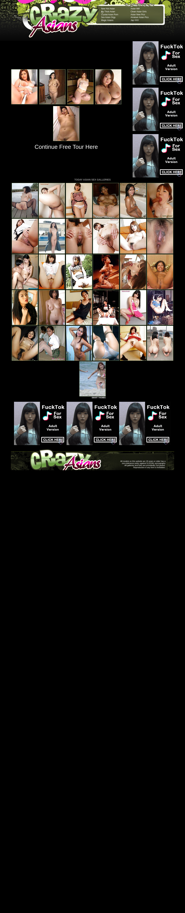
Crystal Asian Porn (109, 14)
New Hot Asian (108, 8)
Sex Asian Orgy (108, 17)
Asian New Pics (138, 14)
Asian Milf (135, 8)
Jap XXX (135, 20)
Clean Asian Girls (138, 11)
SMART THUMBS (99, 398)
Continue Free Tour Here (66, 147)
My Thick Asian (108, 11)
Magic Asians (107, 20)
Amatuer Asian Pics (140, 17)
